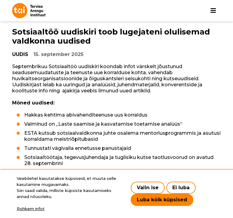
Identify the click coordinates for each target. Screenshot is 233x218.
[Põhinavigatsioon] (213, 10)
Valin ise (148, 187)
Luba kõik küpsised (162, 200)
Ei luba (181, 187)
